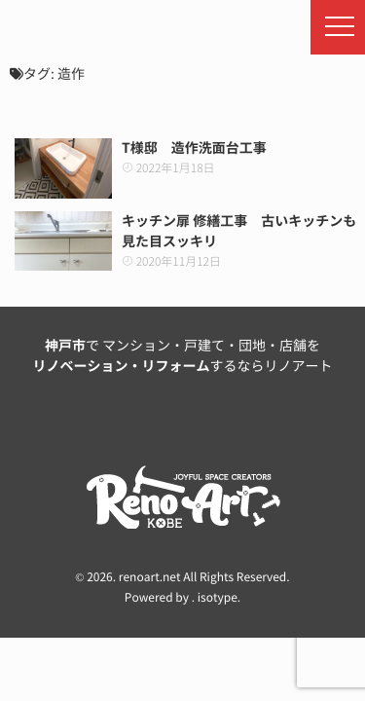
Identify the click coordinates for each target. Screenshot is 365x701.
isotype (217, 598)
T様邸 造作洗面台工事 (194, 148)
